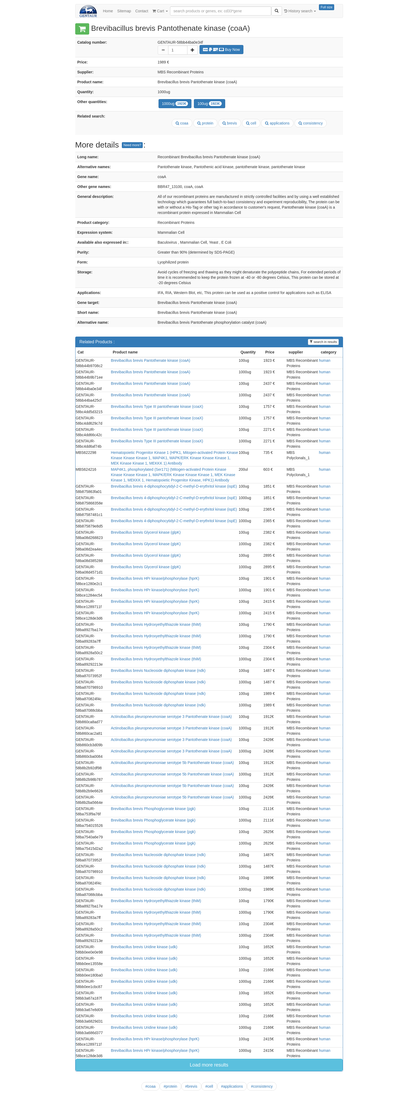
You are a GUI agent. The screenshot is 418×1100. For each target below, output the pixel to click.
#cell (209, 1086)
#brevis (191, 1086)
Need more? (132, 145)
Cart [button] (160, 11)
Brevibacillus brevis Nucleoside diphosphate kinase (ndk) (158, 670)
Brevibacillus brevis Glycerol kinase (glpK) (146, 532)
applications (277, 123)
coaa (182, 123)
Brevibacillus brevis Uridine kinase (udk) (144, 947)
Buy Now (221, 49)
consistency (311, 123)
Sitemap (124, 11)
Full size (326, 7)
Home (108, 11)
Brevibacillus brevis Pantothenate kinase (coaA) (150, 360)
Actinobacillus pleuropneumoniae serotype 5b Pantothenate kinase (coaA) (172, 762)
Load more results (209, 1065)
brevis (230, 123)
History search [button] (300, 11)
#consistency (262, 1086)
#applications (232, 1086)
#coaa (150, 1086)
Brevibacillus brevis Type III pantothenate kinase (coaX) (157, 406)
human (324, 360)
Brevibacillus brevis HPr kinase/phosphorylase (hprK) (155, 578)
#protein (170, 1086)
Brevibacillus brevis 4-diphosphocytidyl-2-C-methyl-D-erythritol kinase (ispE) (174, 486)
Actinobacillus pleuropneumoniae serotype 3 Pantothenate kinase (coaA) (171, 716)
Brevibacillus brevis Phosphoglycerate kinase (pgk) (153, 809)
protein (205, 123)
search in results (323, 342)
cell (251, 123)
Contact (141, 11)
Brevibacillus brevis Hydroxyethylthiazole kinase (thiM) (156, 624)
